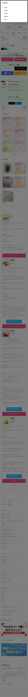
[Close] (25, 2)
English (5, 10)
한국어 (5, 19)
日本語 (5, 7)
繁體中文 (6, 16)
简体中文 (6, 13)
